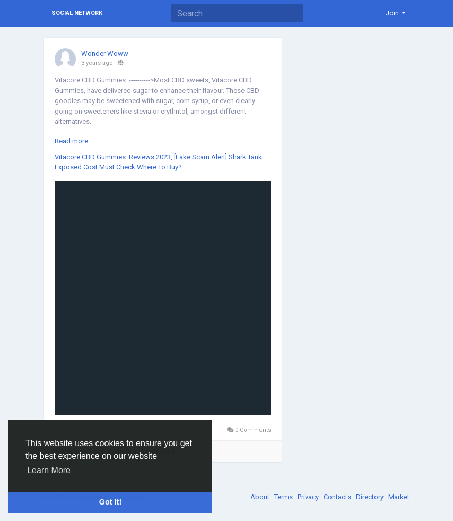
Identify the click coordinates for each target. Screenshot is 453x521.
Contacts (338, 497)
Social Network (76, 13)
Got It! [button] (110, 502)
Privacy (309, 497)
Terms (284, 497)
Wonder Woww (104, 53)
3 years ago (97, 62)
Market (399, 497)
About (260, 497)
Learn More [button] (49, 470)
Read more (71, 141)
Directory (370, 497)
